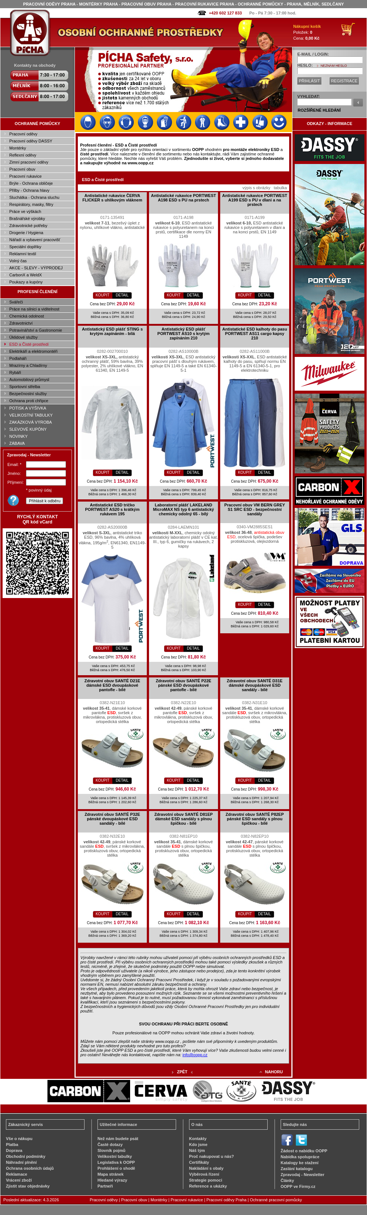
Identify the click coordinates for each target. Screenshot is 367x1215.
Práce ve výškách (25, 211)
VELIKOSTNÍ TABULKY (31, 415)
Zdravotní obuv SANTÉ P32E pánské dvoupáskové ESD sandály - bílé (112, 818)
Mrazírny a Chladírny (28, 365)
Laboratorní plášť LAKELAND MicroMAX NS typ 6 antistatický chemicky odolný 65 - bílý (183, 509)
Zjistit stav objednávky (28, 1186)
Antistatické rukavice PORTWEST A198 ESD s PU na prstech (183, 197)
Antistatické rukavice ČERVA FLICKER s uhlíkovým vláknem (112, 197)
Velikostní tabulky (114, 1156)
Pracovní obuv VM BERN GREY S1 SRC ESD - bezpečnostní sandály (254, 509)
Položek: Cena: (307, 32)
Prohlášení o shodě (116, 1168)
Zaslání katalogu (297, 1168)
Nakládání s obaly (206, 1168)
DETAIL (122, 295)
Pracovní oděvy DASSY (30, 141)
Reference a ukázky (208, 1186)
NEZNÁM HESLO (334, 66)
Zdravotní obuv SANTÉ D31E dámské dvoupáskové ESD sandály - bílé (254, 685)
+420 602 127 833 (225, 13)
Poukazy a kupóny (26, 282)
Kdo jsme (198, 1144)
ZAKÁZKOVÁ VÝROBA (30, 422)
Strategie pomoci (205, 1180)
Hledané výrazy (112, 1180)
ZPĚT (182, 1072)
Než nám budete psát (117, 1138)
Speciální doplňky (25, 246)
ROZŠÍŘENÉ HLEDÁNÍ (319, 110)
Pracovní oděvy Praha (226, 1200)
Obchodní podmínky (25, 1156)
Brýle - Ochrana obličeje (31, 183)
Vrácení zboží (19, 1180)
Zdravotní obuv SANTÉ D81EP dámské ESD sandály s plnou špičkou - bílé (183, 818)
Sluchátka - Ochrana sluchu (34, 197)
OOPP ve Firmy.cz (298, 1186)
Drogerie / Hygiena (26, 232)
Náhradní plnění (21, 1162)
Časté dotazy (110, 1144)
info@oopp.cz (194, 1055)
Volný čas (18, 261)
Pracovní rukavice (25, 176)
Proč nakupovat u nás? (211, 1156)
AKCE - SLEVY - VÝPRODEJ (36, 268)
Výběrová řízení (204, 1174)
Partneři (105, 1186)
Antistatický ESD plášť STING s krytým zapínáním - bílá (112, 331)
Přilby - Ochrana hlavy (29, 190)
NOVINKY (18, 436)
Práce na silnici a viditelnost (34, 309)
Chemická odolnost (26, 316)
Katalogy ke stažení (299, 1162)
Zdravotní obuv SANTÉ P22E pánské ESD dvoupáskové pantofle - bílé (183, 685)
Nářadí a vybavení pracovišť (34, 239)
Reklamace (16, 1174)
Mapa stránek (110, 1174)
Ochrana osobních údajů (30, 1168)
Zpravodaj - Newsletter (302, 1174)
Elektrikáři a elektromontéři (33, 351)
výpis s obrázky (256, 187)
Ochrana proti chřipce (28, 400)
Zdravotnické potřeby (28, 225)
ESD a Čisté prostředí (29, 344)
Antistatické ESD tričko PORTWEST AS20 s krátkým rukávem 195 (112, 509)
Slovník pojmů (111, 1150)
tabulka (280, 187)
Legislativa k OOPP (116, 1162)
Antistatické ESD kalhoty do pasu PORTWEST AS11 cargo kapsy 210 (254, 333)
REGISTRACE (344, 81)
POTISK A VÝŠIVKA (27, 408)
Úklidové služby (23, 337)
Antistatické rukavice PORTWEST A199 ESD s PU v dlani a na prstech (254, 200)
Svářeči (16, 302)
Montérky (17, 148)
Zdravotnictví (21, 323)
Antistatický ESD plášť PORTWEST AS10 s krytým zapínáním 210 (184, 333)
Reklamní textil (22, 254)
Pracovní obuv (22, 169)
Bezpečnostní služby (28, 393)
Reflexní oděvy (22, 155)
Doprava (14, 1150)
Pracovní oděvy (23, 134)
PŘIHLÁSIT (309, 81)
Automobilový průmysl (29, 379)
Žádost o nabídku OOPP (304, 1151)
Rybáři (15, 372)
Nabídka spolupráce (300, 1157)
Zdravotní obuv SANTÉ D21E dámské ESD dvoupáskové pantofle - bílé (112, 685)
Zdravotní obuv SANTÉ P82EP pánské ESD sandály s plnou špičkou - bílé (254, 818)
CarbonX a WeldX (25, 275)
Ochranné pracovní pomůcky (276, 1200)
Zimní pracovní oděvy (28, 162)
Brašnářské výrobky (27, 218)
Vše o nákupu (19, 1138)
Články (287, 1180)
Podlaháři (17, 358)
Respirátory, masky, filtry (31, 204)
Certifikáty (199, 1162)
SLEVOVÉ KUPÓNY (28, 429)
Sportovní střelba (24, 386)
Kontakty (197, 1138)
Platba (12, 1144)
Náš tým (197, 1150)
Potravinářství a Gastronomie (35, 330)
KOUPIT (102, 295)
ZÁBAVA (17, 443)
